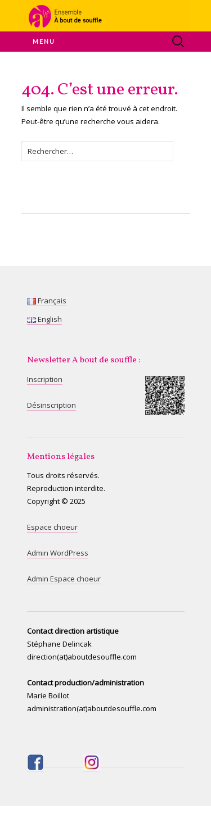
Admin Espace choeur (64, 579)
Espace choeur (52, 527)
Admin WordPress (57, 553)
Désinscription (51, 405)
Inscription (44, 379)
